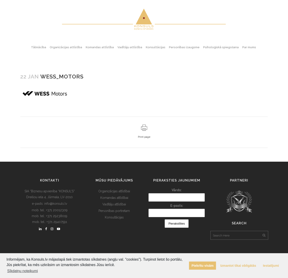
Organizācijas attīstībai (114, 191)
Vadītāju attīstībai (114, 204)
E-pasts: (176, 205)
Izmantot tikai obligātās (238, 265)
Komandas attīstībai (114, 198)
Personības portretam (114, 211)
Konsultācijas (114, 217)
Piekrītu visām (202, 265)
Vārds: (177, 190)
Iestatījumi (271, 265)
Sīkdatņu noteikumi (22, 271)
